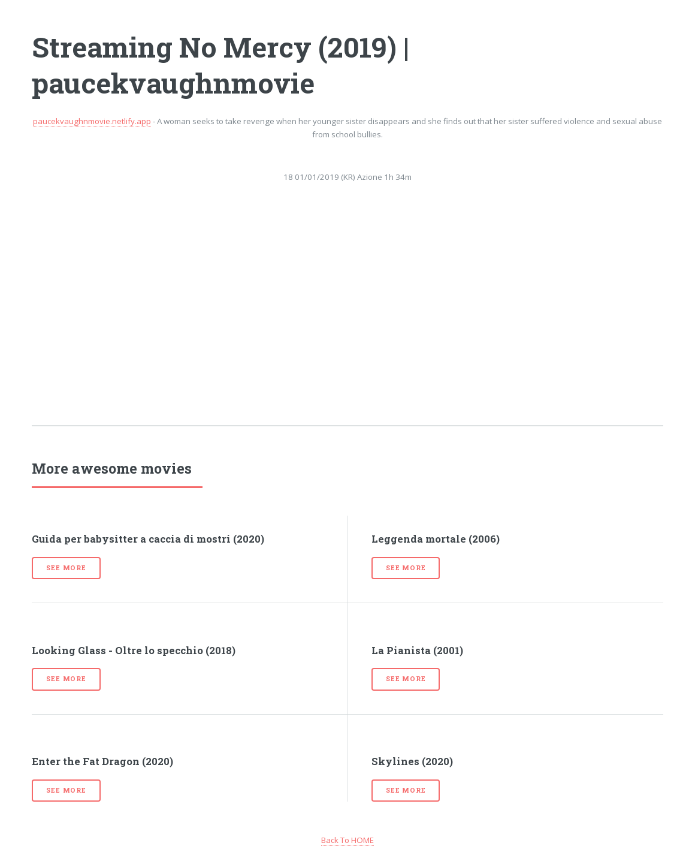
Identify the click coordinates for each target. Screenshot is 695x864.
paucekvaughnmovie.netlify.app (92, 121)
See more (66, 568)
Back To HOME (347, 840)
